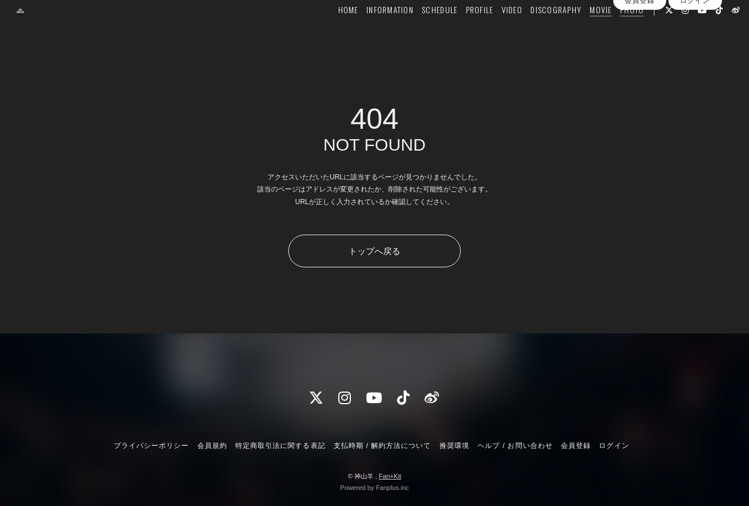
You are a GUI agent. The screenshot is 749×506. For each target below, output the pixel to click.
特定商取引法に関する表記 (280, 446)
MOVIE (581, 32)
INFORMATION (369, 32)
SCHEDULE (420, 32)
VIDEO (492, 32)
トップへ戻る (374, 251)
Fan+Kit (390, 476)
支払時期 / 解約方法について (382, 446)
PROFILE (459, 32)
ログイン (695, 53)
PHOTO (612, 32)
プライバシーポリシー (151, 446)
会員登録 (640, 53)
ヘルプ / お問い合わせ (514, 446)
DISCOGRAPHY (536, 32)
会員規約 (212, 446)
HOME (328, 32)
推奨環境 (454, 446)
